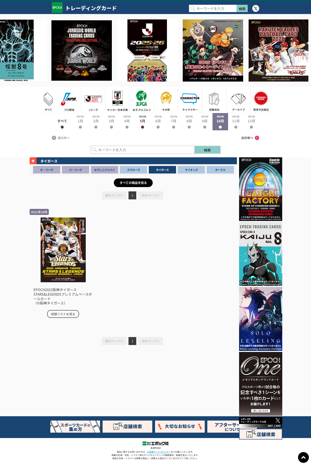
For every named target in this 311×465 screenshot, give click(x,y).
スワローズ (133, 170)
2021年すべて (62, 121)
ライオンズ (191, 170)
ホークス (220, 170)
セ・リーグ (46, 170)
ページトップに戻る (303, 457)
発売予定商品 (261, 100)
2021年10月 (220, 121)
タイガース (162, 170)
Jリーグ (93, 100)
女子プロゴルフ (142, 100)
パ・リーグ (75, 170)
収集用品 (214, 100)
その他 (166, 100)
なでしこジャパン (104, 170)
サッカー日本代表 (117, 100)
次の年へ (250, 138)
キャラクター (190, 100)
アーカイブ (238, 100)
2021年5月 (142, 121)
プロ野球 (69, 100)
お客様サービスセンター (159, 451)
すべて (48, 100)
